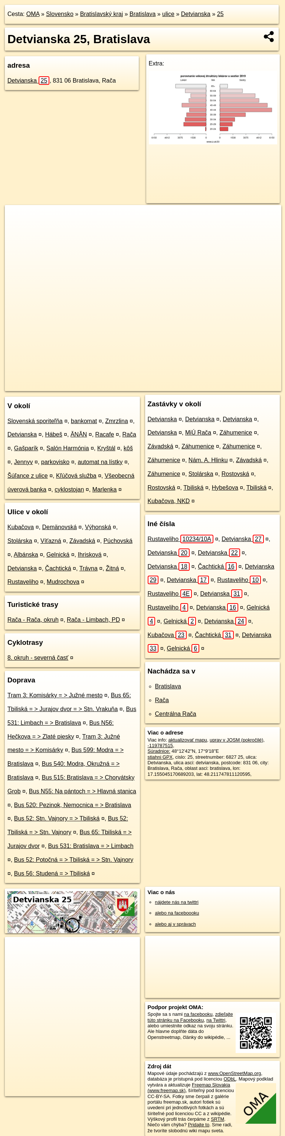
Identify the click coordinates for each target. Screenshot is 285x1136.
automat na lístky (100, 462)
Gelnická (57, 554)
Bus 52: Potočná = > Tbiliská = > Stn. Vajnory (73, 860)
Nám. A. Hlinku (208, 460)
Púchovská (118, 541)
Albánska (26, 554)
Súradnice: (159, 751)
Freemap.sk (176, 385)
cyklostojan (69, 489)
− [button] (17, 229)
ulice (168, 14)
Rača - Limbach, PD (93, 620)
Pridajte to (198, 1124)
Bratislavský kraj (101, 14)
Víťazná (50, 541)
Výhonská (98, 527)
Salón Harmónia (67, 448)
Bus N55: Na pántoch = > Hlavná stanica (82, 791)
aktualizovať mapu (187, 740)
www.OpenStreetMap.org (234, 1073)
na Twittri (215, 1020)
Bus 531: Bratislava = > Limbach (90, 846)
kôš (128, 448)
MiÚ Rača (198, 432)
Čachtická (58, 568)
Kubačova (20, 527)
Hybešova (225, 487)
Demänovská (59, 527)
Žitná (112, 568)
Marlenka (104, 489)
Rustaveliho (23, 582)
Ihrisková (90, 554)
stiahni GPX (160, 757)
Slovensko (59, 14)
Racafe (104, 434)
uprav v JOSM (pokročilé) (236, 740)
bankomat (84, 421)
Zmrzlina (116, 421)
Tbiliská (193, 487)
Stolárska (19, 541)
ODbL (229, 1079)
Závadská (82, 541)
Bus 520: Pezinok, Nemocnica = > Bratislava (72, 805)
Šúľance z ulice (27, 476)
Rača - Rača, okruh (33, 620)
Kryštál (106, 448)
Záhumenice (235, 432)
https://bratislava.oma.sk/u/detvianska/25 (240, 385)
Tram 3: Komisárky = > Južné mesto (54, 695)
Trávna (88, 568)
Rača (129, 434)
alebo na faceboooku (177, 913)
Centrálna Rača (175, 714)
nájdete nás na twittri (177, 902)
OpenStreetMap (137, 385)
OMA (33, 14)
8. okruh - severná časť (37, 658)
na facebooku (198, 1014)
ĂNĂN (79, 434)
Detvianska (195, 14)
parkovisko (55, 462)
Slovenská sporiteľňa (35, 421)
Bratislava (142, 14)
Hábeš (53, 434)
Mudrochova (63, 582)
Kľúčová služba (76, 476)
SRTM (217, 1119)
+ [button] (17, 217)
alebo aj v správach (175, 924)
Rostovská (235, 474)
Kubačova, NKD (169, 501)
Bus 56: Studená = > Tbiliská (52, 873)
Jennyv (23, 462)
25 (220, 14)
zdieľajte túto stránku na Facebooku (190, 1017)
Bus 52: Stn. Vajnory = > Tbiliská (57, 818)
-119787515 (160, 745)
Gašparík (26, 448)
